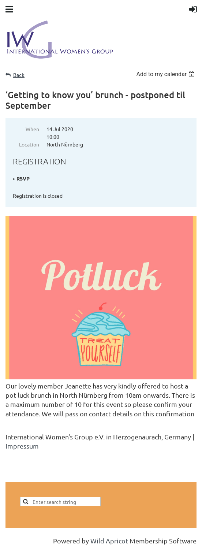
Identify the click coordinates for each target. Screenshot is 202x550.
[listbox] (166, 74)
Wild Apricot (109, 541)
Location (29, 144)
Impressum (22, 446)
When (32, 129)
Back (19, 74)
